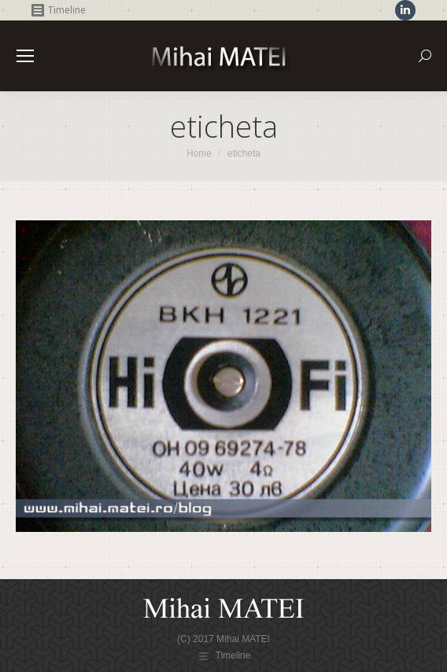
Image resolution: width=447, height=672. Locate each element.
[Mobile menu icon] (25, 55)
